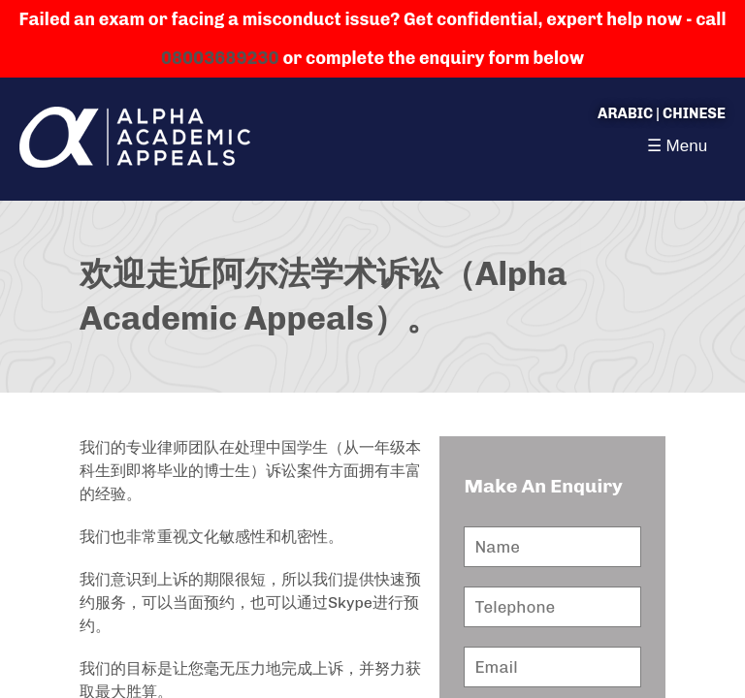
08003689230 (220, 58)
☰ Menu (677, 146)
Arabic (625, 113)
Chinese (694, 113)
